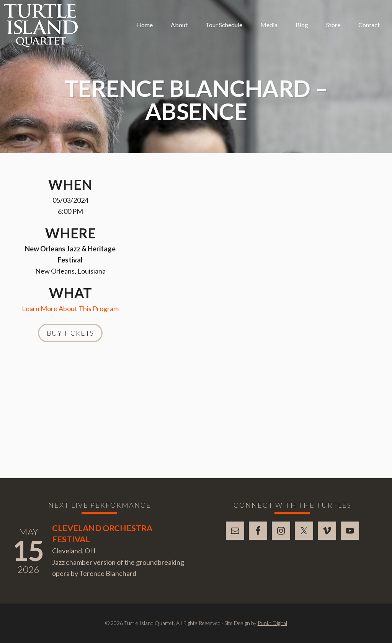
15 (28, 550)
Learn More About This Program (70, 308)
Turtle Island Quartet (41, 25)
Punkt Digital (272, 623)
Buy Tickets (70, 333)
